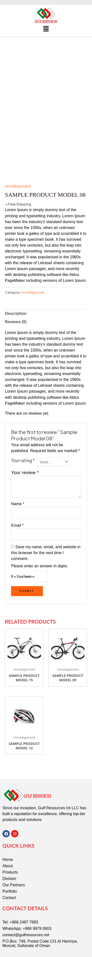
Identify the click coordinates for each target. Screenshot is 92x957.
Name (17, 486)
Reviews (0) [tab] (15, 304)
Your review (25, 455)
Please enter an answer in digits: (39, 549)
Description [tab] (15, 296)
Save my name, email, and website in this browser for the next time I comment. (45, 535)
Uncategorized (18, 168)
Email (17, 508)
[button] (46, 29)
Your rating (23, 443)
